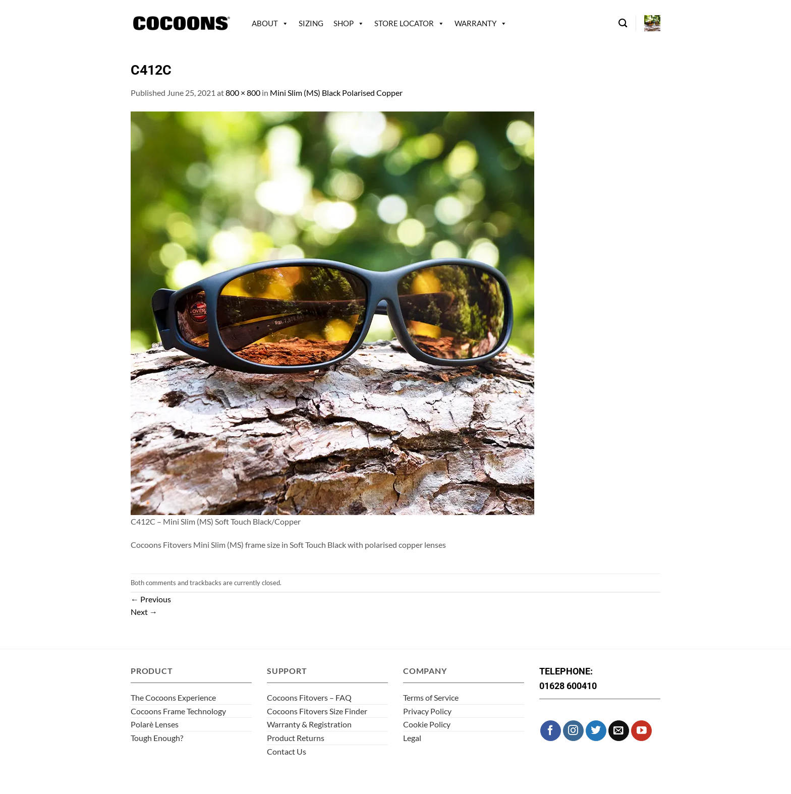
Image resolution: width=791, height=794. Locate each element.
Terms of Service (431, 697)
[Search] (622, 23)
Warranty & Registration (309, 724)
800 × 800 (242, 92)
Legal (412, 738)
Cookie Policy (426, 724)
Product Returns (295, 738)
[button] (652, 23)
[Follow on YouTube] (641, 730)
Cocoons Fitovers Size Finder (317, 711)
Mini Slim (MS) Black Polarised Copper (336, 92)
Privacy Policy (427, 711)
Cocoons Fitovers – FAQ (309, 697)
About (265, 23)
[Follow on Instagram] (573, 730)
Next (144, 611)
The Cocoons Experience (173, 697)
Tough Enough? (157, 738)
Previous (151, 599)
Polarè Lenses (155, 724)
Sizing (311, 23)
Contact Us (286, 751)
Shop (343, 23)
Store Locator (404, 23)
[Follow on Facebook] (550, 730)
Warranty (475, 23)
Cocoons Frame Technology (178, 711)
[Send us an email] (618, 730)
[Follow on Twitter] (596, 730)
